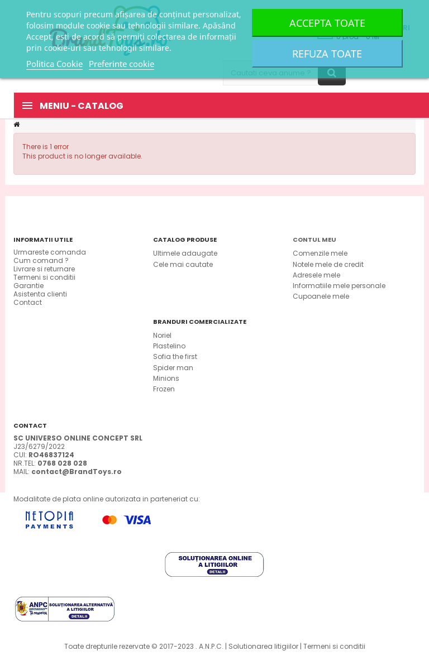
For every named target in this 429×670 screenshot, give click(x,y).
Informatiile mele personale (339, 285)
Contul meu (314, 239)
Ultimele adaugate (185, 253)
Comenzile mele (320, 253)
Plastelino (169, 346)
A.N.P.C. (211, 646)
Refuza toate (327, 53)
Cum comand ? (41, 260)
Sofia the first (175, 356)
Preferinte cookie (121, 63)
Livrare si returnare (44, 269)
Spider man (173, 367)
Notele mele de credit (328, 264)
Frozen (164, 389)
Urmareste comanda (49, 252)
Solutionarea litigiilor (263, 646)
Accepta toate (327, 23)
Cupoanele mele (321, 296)
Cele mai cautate (183, 264)
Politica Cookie (54, 63)
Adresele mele (316, 275)
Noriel (162, 335)
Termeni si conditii (44, 277)
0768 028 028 (62, 463)
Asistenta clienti (40, 294)
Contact (27, 302)
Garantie (28, 285)
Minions (166, 378)
